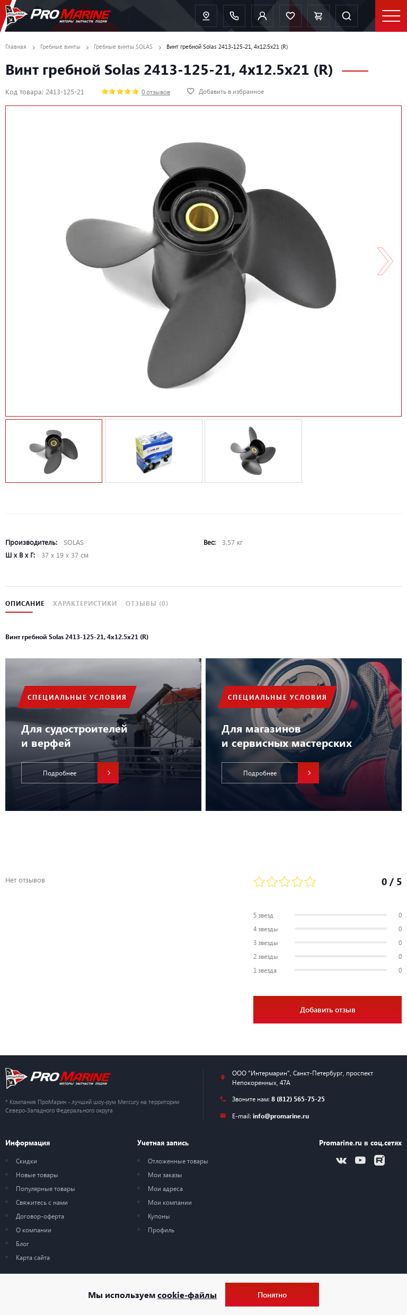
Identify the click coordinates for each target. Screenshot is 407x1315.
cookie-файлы (187, 1294)
